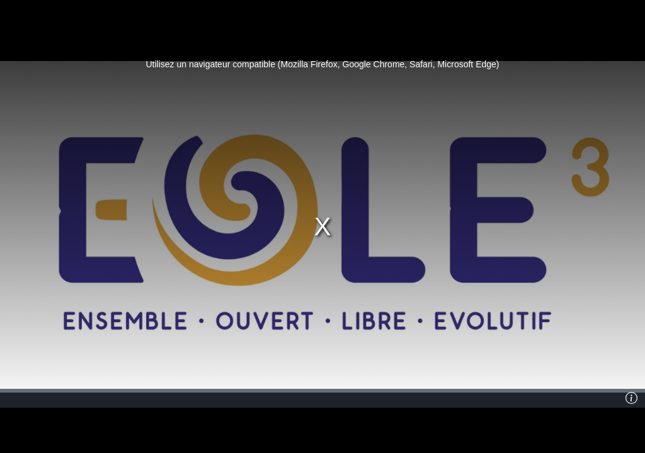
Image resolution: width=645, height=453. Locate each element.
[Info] (631, 398)
